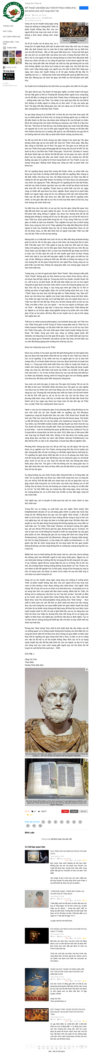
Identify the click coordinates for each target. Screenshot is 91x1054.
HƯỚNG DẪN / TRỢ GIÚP (11, 43)
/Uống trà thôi (9, 67)
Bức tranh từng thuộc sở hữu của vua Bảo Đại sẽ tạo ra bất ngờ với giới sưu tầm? (67, 1011)
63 (52, 1048)
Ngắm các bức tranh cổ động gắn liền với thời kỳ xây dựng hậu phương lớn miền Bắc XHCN (67, 971)
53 (60, 1047)
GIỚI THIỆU (7, 31)
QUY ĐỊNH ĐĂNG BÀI (11, 36)
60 (39, 1048)
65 (60, 1048)
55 (69, 1047)
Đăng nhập (46, 839)
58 (82, 1047)
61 (43, 1048)
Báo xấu (83, 811)
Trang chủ (29, 3)
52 (56, 1047)
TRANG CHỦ (8, 26)
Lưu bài (74, 811)
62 (48, 1048)
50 (47, 1047)
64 (56, 1048)
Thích (65, 811)
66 (65, 1048)
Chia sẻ (38, 3)
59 (86, 1047)
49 (43, 1047)
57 (77, 1047)
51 (52, 1047)
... (35, 1047)
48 (39, 1047)
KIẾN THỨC (48, 18)
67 (69, 1048)
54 (65, 1047)
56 (73, 1047)
